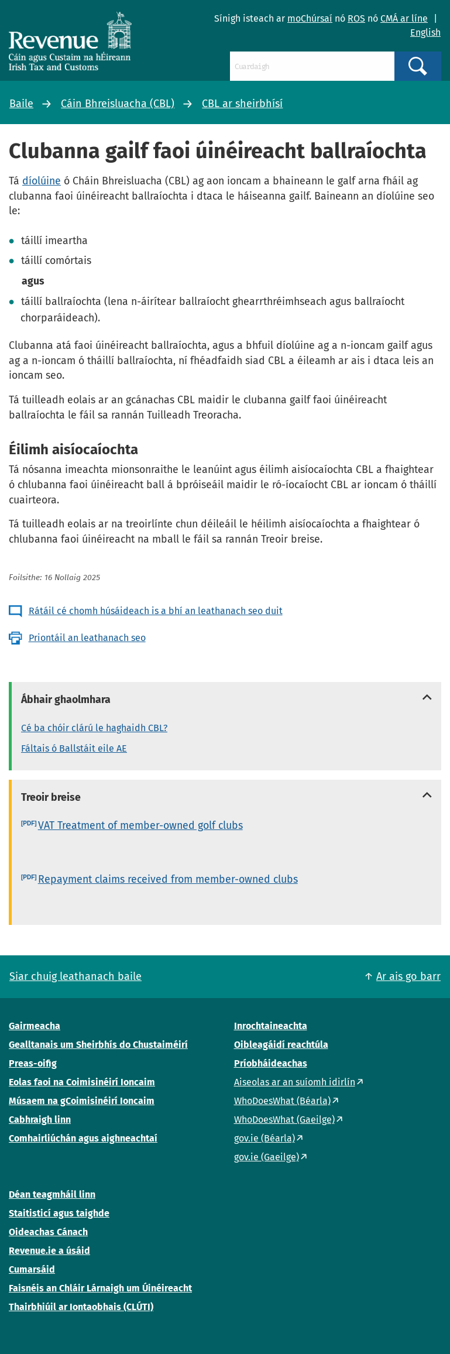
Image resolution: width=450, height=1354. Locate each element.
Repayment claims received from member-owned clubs (168, 879)
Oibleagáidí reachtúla (281, 1044)
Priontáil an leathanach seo (87, 637)
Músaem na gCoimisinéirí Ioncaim (81, 1100)
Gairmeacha (34, 1025)
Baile (21, 103)
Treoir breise (51, 797)
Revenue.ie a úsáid (49, 1250)
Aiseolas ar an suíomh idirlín (294, 1082)
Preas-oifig (33, 1063)
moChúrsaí (309, 18)
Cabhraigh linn (40, 1119)
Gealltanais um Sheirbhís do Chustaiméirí (98, 1044)
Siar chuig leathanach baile (75, 976)
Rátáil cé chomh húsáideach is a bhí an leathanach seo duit (156, 610)
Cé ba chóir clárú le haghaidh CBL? (94, 727)
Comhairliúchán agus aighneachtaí (83, 1138)
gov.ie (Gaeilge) (266, 1157)
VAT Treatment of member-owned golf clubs (140, 825)
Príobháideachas (270, 1063)
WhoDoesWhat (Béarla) (282, 1100)
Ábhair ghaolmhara (66, 699)
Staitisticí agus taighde (59, 1213)
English (425, 32)
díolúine (41, 180)
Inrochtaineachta (270, 1025)
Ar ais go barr (408, 976)
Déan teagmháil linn (52, 1194)
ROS (356, 18)
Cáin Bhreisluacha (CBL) (117, 103)
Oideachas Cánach (48, 1232)
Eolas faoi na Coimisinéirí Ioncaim (82, 1082)
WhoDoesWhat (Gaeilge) (284, 1119)
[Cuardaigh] (312, 66)
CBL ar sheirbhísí (242, 103)
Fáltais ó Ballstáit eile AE (74, 748)
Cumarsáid (32, 1269)
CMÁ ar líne (404, 18)
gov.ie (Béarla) (264, 1138)
